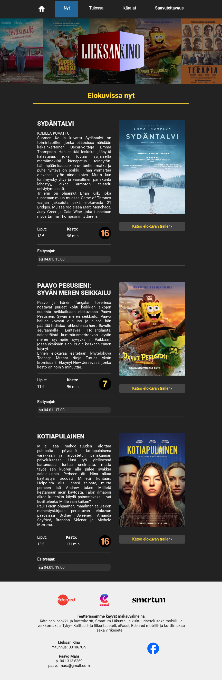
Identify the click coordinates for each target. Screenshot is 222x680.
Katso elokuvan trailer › (152, 226)
